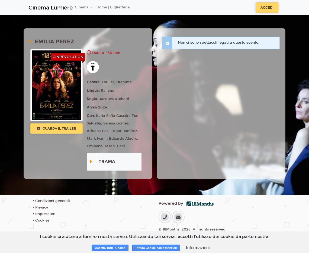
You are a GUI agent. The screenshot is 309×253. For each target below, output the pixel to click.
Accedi (266, 7)
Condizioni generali (51, 201)
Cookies (41, 220)
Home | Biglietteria (113, 7)
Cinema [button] (82, 7)
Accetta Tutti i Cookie (110, 247)
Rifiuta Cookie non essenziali (156, 247)
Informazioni (198, 247)
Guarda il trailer (56, 128)
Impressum (44, 214)
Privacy (40, 207)
